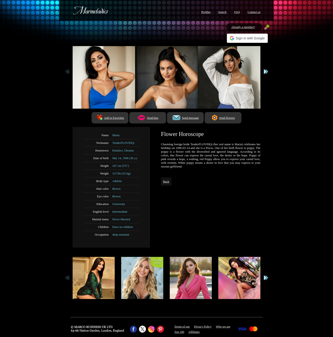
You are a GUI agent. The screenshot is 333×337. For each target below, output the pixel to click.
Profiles (205, 12)
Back (166, 181)
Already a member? (243, 27)
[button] (247, 38)
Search (222, 12)
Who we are (223, 326)
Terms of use (182, 326)
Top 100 (179, 332)
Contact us (254, 12)
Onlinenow (157, 262)
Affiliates (194, 332)
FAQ (237, 12)
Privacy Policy (203, 326)
